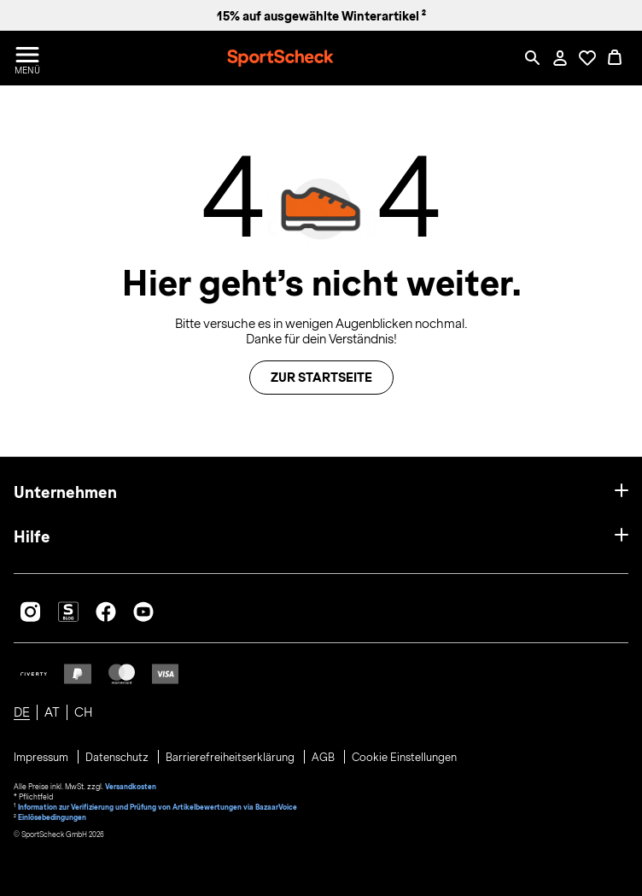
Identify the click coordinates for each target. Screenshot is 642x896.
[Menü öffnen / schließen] (27, 58)
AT (52, 712)
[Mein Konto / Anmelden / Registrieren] (560, 58)
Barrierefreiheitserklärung (231, 758)
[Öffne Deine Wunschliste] (587, 58)
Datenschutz (118, 758)
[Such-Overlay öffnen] (532, 58)
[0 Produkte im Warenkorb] (614, 58)
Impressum (42, 758)
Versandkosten (130, 786)
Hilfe (32, 537)
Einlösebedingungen (52, 817)
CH (83, 712)
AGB (324, 758)
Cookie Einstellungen (404, 758)
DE (22, 712)
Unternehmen (65, 492)
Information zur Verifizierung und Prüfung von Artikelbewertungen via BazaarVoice (157, 807)
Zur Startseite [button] (321, 377)
